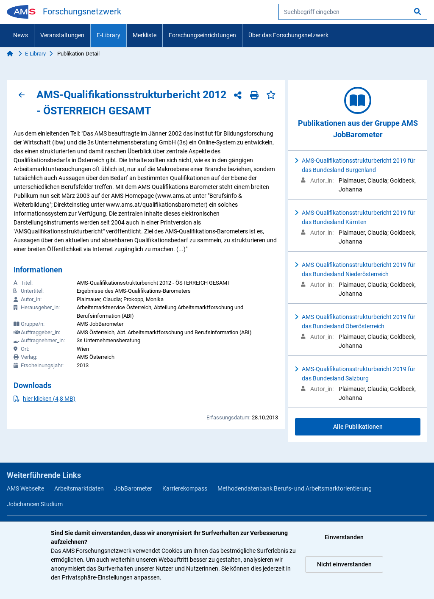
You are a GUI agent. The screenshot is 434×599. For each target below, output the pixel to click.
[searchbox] (352, 12)
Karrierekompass (184, 488)
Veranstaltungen (62, 35)
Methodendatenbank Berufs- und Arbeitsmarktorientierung (294, 488)
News (20, 35)
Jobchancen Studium (35, 504)
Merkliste (144, 35)
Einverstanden (344, 537)
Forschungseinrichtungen (202, 35)
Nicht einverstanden (344, 564)
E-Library (108, 35)
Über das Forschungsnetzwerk (288, 35)
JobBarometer (133, 488)
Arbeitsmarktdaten (79, 488)
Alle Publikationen (358, 426)
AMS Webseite (25, 488)
